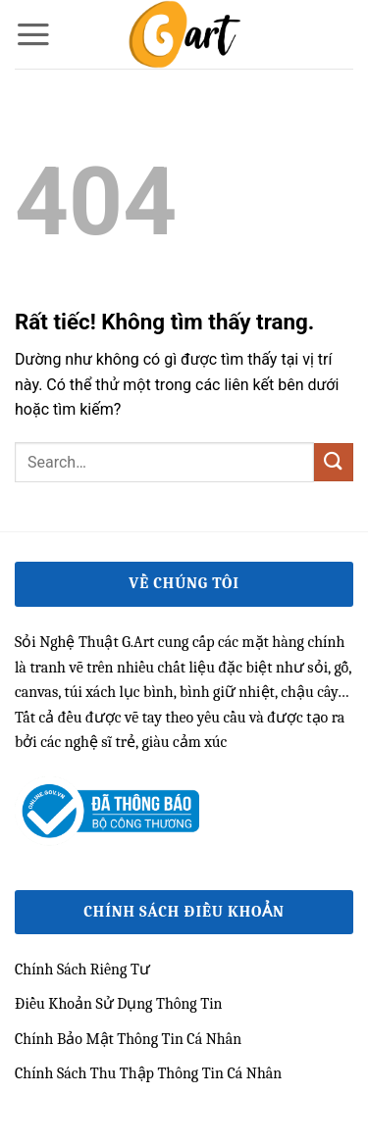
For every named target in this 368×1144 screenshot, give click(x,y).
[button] (33, 34)
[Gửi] (333, 462)
